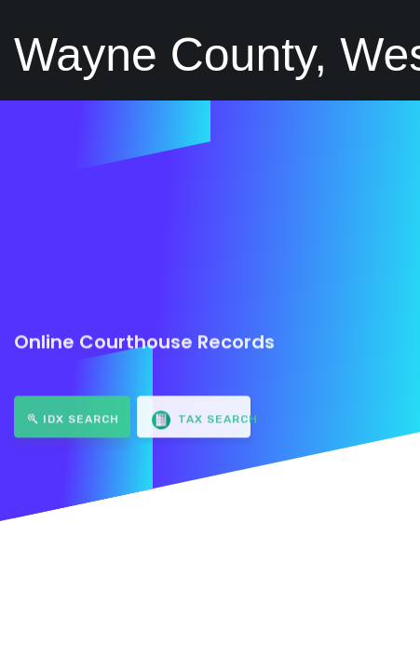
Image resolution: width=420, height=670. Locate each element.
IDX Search (73, 412)
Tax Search (201, 413)
